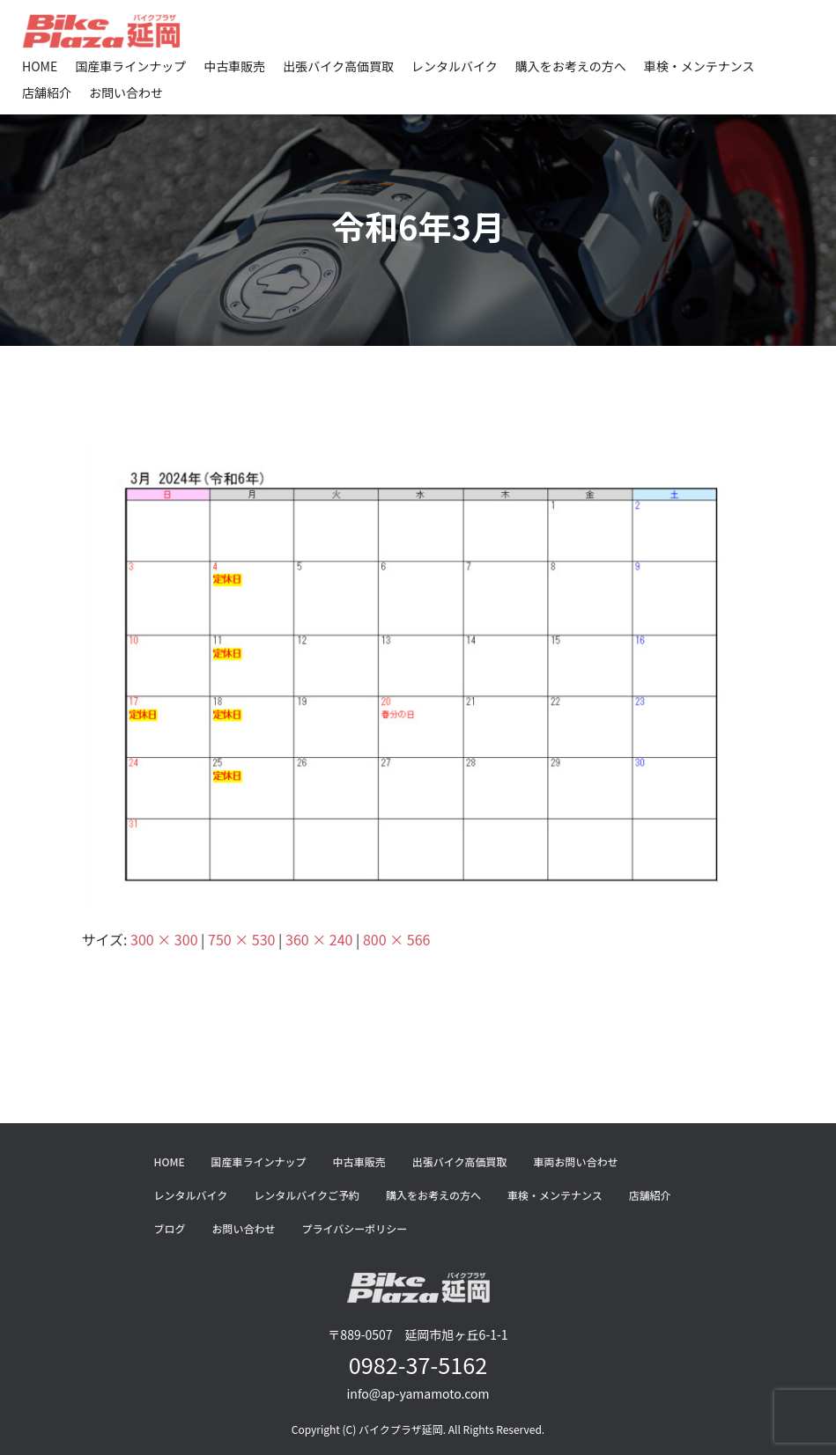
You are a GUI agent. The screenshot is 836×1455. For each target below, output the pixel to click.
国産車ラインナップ (130, 66)
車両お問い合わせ (575, 1161)
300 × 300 (163, 939)
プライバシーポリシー (355, 1228)
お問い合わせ (126, 92)
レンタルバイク (454, 66)
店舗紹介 (46, 92)
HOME (39, 66)
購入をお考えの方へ (570, 66)
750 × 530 (241, 939)
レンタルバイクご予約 (306, 1194)
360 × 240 (318, 939)
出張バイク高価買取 (338, 66)
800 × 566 (396, 939)
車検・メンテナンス (699, 66)
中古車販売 (234, 66)
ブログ (170, 1228)
